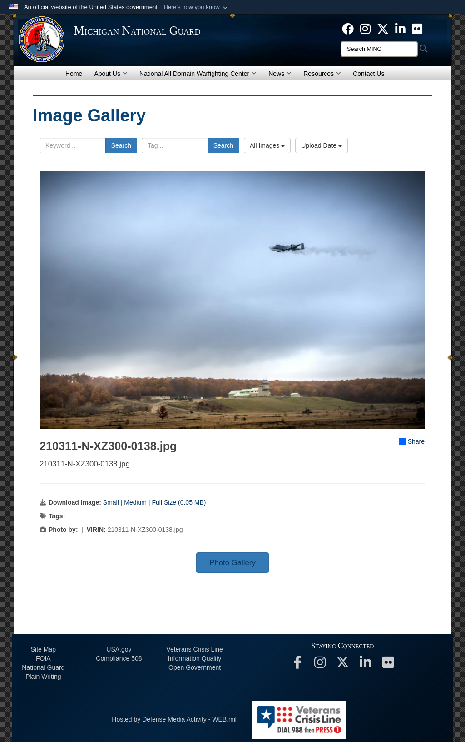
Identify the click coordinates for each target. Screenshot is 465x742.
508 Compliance (119, 658)
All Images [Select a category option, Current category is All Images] (267, 145)
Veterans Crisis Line (194, 649)
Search (121, 145)
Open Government (194, 667)
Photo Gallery (232, 562)
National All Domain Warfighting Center (198, 73)
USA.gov (118, 649)
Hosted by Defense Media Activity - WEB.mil (174, 719)
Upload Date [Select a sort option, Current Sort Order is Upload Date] (321, 145)
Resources (322, 73)
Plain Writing (43, 676)
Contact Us (368, 73)
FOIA (43, 658)
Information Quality (195, 658)
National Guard (43, 667)
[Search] (379, 49)
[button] (196, 7)
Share (412, 441)
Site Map (43, 649)
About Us (111, 73)
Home (73, 73)
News (280, 73)
